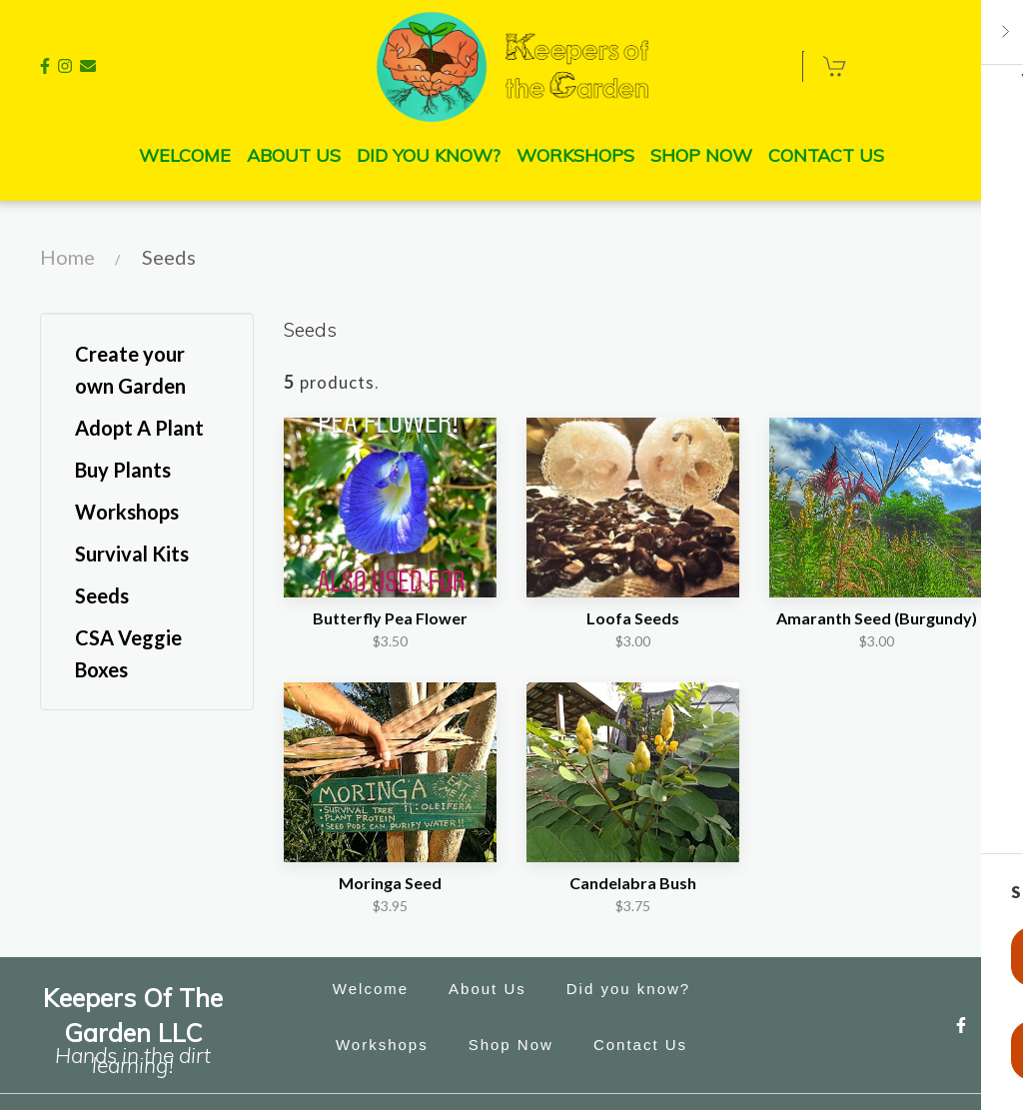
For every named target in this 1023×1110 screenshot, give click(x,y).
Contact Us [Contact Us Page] (826, 155)
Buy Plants (123, 470)
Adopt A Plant (139, 428)
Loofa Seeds (632, 617)
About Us (493, 989)
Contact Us (646, 1045)
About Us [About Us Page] (294, 155)
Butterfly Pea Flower (390, 617)
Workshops (127, 512)
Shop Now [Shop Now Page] (701, 155)
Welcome (377, 989)
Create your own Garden (130, 370)
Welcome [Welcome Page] (185, 155)
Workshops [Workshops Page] (575, 155)
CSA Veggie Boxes (128, 653)
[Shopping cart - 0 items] (835, 66)
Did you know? (634, 989)
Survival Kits (132, 553)
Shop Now (517, 1045)
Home (67, 257)
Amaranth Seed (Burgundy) (876, 617)
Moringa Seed (390, 882)
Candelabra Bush (632, 882)
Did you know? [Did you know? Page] (429, 155)
